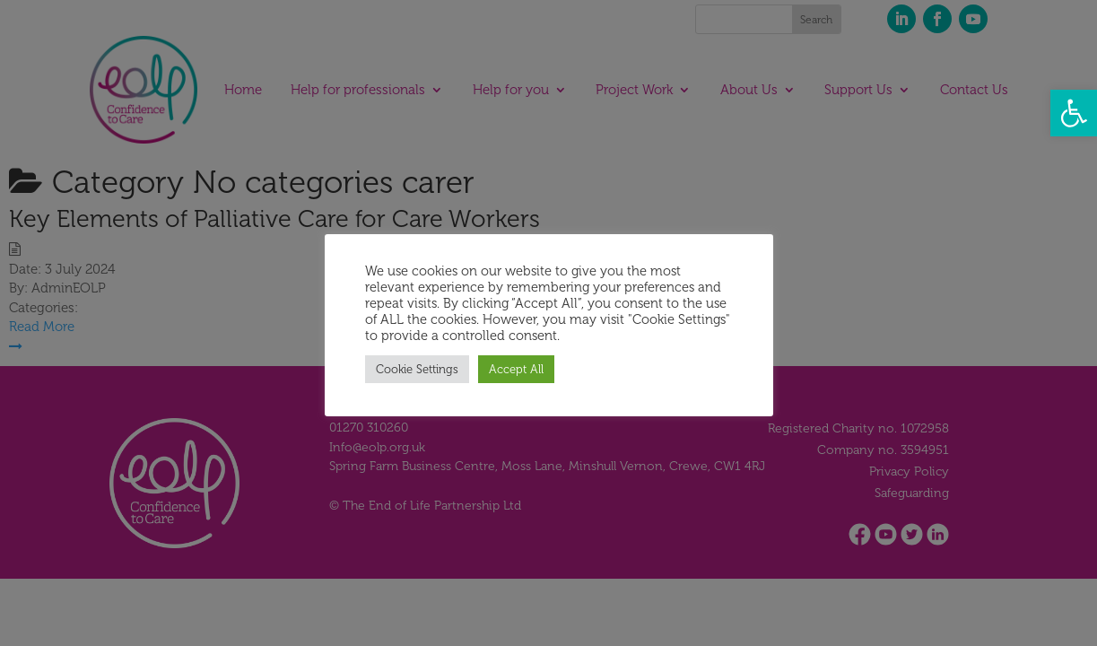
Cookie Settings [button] (417, 369)
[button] (1073, 113)
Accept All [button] (516, 369)
